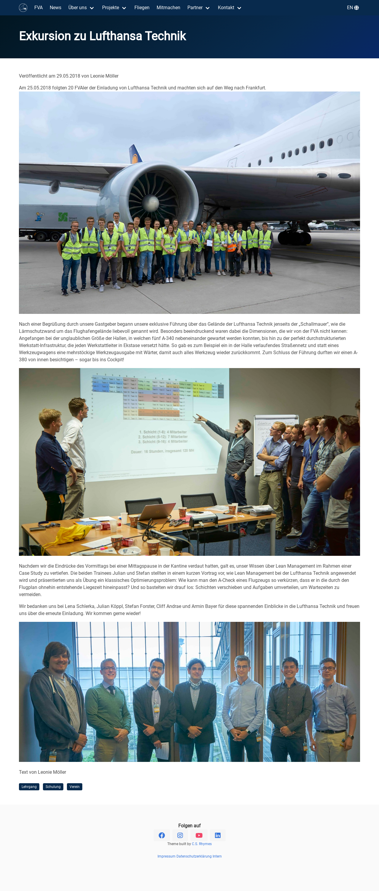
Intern (217, 856)
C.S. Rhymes (202, 844)
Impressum (167, 856)
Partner (195, 7)
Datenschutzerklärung (194, 856)
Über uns (77, 7)
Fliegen (142, 7)
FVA (38, 7)
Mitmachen (168, 7)
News (55, 7)
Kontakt (226, 7)
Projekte (110, 7)
